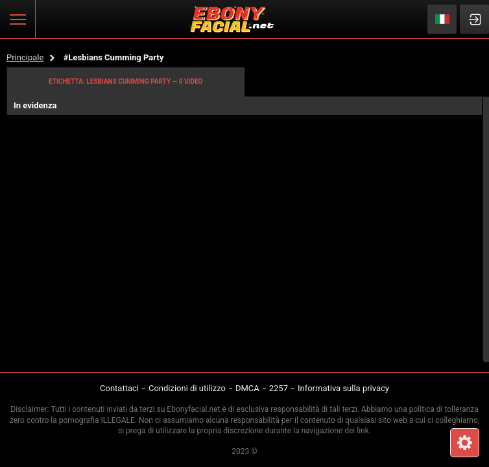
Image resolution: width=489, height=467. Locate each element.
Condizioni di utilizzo (187, 388)
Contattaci (119, 388)
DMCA (247, 388)
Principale (24, 57)
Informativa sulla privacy (343, 388)
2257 (278, 388)
